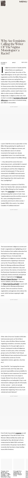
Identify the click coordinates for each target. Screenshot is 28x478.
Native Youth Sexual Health (11, 284)
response (18, 433)
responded (11, 191)
